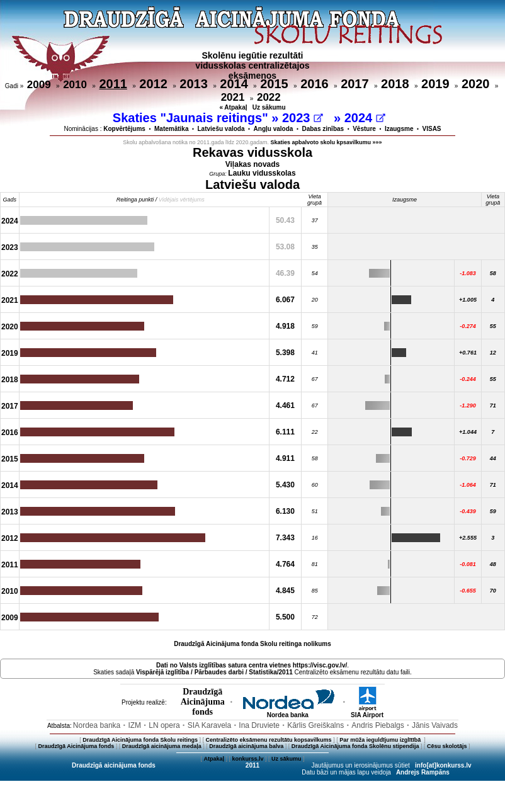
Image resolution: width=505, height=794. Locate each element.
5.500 (285, 617)
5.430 (285, 484)
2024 (364, 118)
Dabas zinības (323, 128)
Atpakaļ (213, 759)
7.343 (285, 537)
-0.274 (468, 326)
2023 (302, 118)
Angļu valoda (273, 128)
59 (493, 511)
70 (493, 590)
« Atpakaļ (233, 107)
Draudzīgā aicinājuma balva (246, 746)
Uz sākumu (269, 107)
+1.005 (468, 300)
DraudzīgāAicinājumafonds (203, 702)
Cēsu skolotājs (447, 746)
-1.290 (468, 405)
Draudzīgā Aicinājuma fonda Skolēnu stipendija (355, 746)
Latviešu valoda (221, 128)
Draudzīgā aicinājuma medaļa (161, 746)
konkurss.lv (247, 759)
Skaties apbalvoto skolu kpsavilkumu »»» (326, 142)
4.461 (285, 405)
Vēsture (364, 128)
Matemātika (171, 128)
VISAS (432, 128)
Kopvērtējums (124, 128)
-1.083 (468, 273)
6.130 (285, 511)
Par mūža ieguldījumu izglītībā (381, 740)
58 (493, 273)
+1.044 (468, 432)
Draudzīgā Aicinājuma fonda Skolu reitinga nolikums (252, 643)
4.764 (285, 564)
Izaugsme (399, 128)
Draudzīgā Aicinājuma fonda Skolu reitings (140, 740)
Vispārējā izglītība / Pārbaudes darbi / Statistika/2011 (214, 672)
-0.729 (468, 458)
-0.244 (468, 379)
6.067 (285, 299)
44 (493, 458)
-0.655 (468, 590)
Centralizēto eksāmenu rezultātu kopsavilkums (269, 740)
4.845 (285, 590)
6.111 (285, 432)
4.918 (285, 326)
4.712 (285, 379)
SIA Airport (367, 712)
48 (493, 564)
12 (493, 352)
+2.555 (468, 538)
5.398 (285, 352)
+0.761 (468, 352)
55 (493, 326)
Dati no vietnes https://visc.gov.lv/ (251, 665)
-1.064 (468, 485)
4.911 (285, 458)
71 (493, 405)
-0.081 (468, 564)
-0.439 (468, 511)
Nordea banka (288, 712)
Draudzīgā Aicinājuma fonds (76, 746)
